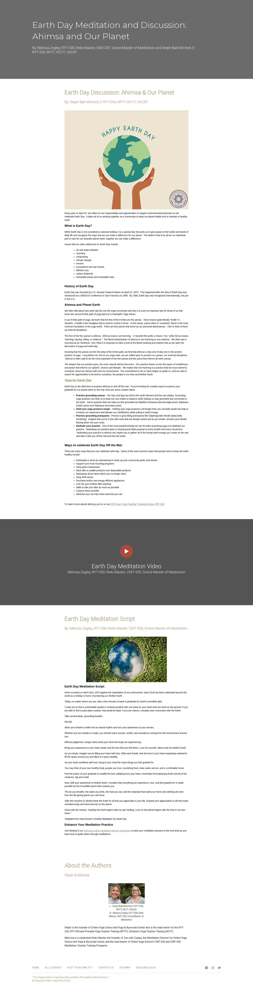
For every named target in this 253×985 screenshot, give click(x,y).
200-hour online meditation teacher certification (107, 830)
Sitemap (125, 967)
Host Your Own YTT (80, 967)
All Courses (53, 967)
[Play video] (126, 551)
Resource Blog (146, 967)
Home (35, 967)
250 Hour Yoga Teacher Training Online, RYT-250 (137, 504)
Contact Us (106, 967)
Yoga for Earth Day (78, 380)
